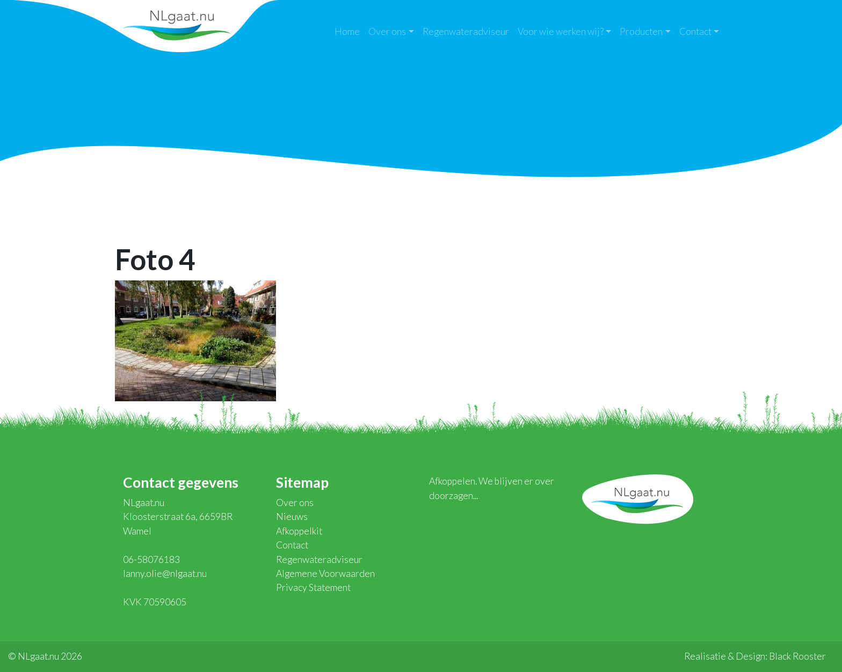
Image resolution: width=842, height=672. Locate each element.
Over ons (387, 31)
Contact (695, 31)
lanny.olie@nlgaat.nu (165, 573)
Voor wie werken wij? (561, 31)
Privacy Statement (313, 587)
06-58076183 (151, 559)
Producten (641, 31)
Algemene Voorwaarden (325, 573)
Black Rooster (797, 656)
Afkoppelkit (299, 531)
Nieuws (292, 516)
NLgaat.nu (176, 23)
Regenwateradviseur (466, 31)
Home (347, 31)
